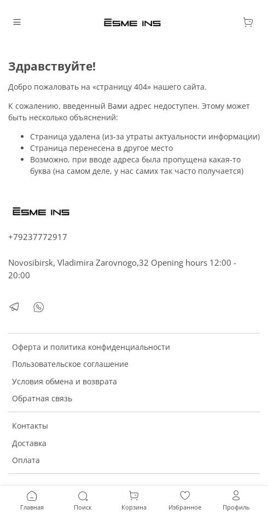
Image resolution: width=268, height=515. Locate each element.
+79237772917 (37, 237)
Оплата (26, 460)
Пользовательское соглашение (70, 364)
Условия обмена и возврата (64, 381)
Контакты (30, 425)
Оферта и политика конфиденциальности (91, 347)
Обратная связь (42, 398)
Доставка (29, 443)
